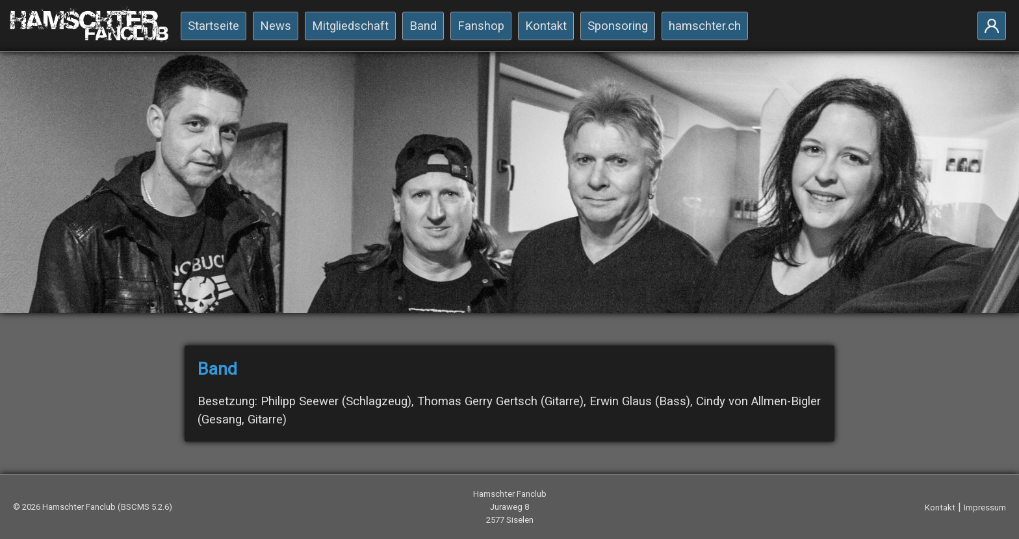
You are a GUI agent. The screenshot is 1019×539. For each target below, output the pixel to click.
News (275, 26)
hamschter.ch (705, 26)
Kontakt (546, 26)
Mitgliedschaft (350, 26)
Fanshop (481, 26)
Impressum (985, 507)
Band (423, 26)
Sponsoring (617, 26)
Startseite (213, 26)
